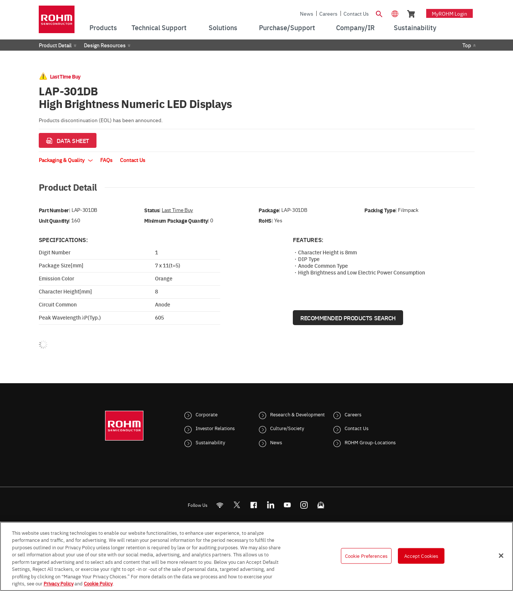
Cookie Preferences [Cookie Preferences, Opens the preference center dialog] (366, 555)
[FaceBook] (253, 504)
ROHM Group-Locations (370, 442)
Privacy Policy (58, 583)
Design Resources (105, 45)
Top (466, 45)
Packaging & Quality (66, 160)
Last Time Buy (177, 209)
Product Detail (55, 45)
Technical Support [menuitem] (159, 27)
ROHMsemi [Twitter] (236, 504)
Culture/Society (287, 428)
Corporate (207, 414)
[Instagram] (303, 504)
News (306, 13)
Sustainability (210, 442)
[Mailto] (320, 504)
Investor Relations (215, 428)
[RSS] (219, 504)
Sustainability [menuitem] (415, 27)
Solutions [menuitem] (223, 27)
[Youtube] (287, 504)
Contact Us (356, 13)
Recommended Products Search (348, 318)
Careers (328, 13)
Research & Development (297, 414)
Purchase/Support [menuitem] (287, 27)
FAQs (106, 159)
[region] (256, 556)
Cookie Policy (98, 583)
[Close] (501, 555)
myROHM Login (449, 13)
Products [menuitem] (103, 27)
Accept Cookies (421, 555)
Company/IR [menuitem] (355, 27)
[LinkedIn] (270, 504)
